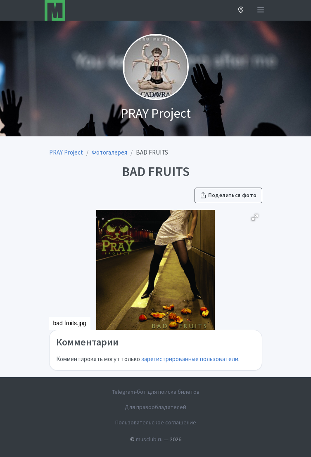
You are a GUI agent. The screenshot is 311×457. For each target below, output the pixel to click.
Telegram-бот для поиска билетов (155, 391)
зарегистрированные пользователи (189, 359)
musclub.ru (149, 439)
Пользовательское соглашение (155, 422)
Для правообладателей (155, 407)
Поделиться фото (228, 195)
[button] (241, 10)
